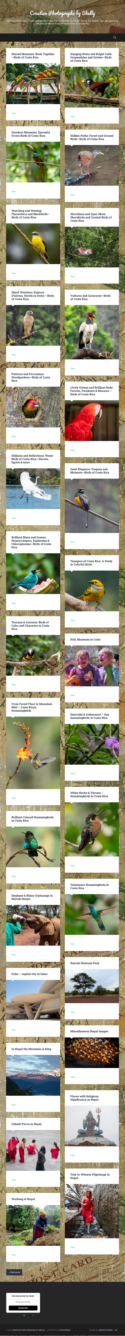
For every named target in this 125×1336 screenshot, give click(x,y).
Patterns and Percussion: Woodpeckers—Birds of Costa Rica (30, 377)
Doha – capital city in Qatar (29, 974)
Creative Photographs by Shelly (62, 13)
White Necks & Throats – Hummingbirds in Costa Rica (89, 794)
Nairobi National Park (84, 963)
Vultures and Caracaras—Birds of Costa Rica (90, 297)
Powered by (23, 1316)
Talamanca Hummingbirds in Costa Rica (89, 886)
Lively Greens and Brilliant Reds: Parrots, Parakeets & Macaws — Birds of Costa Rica (91, 391)
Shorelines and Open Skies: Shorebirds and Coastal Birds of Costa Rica (91, 217)
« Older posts (14, 1273)
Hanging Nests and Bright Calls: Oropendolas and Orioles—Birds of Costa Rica (91, 57)
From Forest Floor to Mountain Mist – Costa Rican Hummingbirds (31, 707)
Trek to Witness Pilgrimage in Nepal (89, 1176)
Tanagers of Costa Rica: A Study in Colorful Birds (91, 562)
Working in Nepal (23, 1199)
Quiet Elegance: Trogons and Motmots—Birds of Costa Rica (89, 471)
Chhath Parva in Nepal (26, 1124)
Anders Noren (106, 1330)
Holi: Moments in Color (85, 639)
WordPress (65, 1330)
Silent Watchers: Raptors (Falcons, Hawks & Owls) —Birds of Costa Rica (32, 296)
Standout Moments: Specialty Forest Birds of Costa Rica (30, 134)
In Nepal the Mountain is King (31, 1049)
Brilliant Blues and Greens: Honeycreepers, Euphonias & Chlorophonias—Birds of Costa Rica (31, 542)
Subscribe (23, 1308)
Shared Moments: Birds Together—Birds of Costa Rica (33, 55)
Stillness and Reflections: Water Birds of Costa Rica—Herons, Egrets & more (32, 459)
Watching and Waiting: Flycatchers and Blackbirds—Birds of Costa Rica (30, 214)
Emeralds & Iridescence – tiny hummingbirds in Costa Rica (89, 716)
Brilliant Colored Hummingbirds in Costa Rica (32, 819)
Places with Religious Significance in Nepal (84, 1098)
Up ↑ (117, 1330)
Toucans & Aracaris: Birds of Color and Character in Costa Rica (30, 626)
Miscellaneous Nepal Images (89, 1031)
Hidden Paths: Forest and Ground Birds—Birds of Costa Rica (91, 137)
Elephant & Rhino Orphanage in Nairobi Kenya (32, 897)
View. (13, 113)
